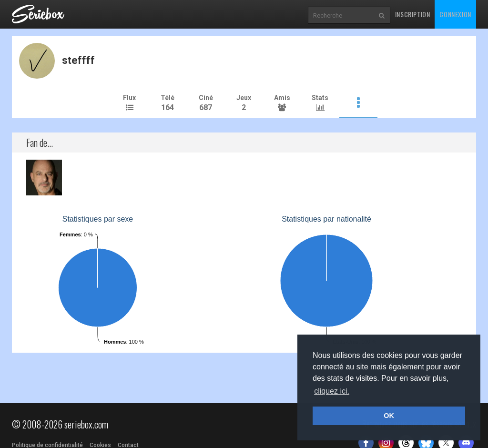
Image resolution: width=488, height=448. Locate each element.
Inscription (412, 14)
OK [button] (389, 415)
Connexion (455, 14)
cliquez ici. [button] (331, 391)
